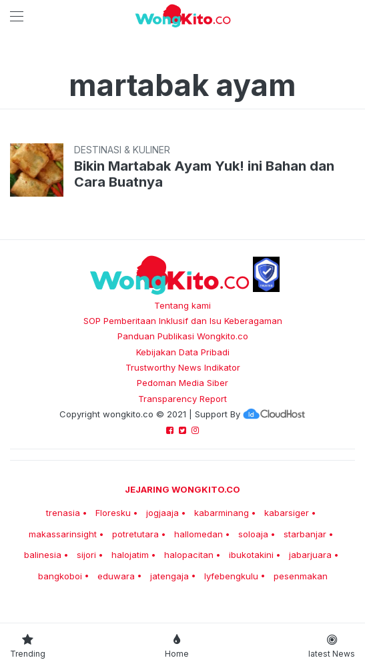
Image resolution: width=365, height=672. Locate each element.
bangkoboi (60, 576)
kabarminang (221, 512)
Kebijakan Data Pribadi (183, 352)
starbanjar (305, 534)
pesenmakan (301, 576)
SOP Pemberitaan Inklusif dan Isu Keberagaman (182, 320)
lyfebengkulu (231, 576)
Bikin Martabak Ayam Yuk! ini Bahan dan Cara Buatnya (204, 174)
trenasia (63, 512)
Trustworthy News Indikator (182, 367)
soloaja (253, 534)
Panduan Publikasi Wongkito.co (182, 336)
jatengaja (169, 576)
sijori (86, 554)
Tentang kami (182, 305)
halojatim (130, 554)
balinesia (42, 554)
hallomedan (198, 534)
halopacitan (189, 554)
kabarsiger (286, 512)
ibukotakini (251, 554)
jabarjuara (310, 554)
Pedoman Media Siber (182, 382)
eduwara (116, 576)
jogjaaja (162, 512)
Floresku (113, 512)
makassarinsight (63, 534)
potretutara (135, 534)
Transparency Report (182, 398)
